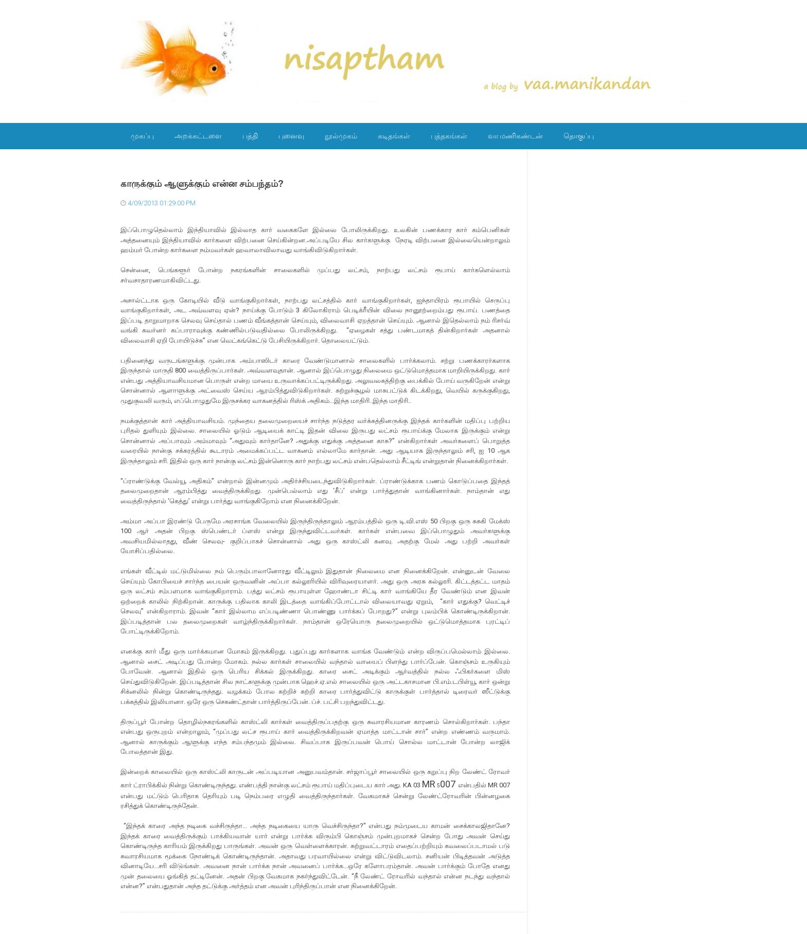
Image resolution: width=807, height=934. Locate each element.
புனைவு (291, 136)
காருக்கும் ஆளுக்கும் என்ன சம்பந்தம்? (202, 184)
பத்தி (250, 136)
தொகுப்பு (579, 136)
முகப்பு (142, 136)
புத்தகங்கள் (449, 136)
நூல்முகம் (341, 136)
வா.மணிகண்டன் (515, 136)
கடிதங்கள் (394, 136)
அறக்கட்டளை (198, 136)
